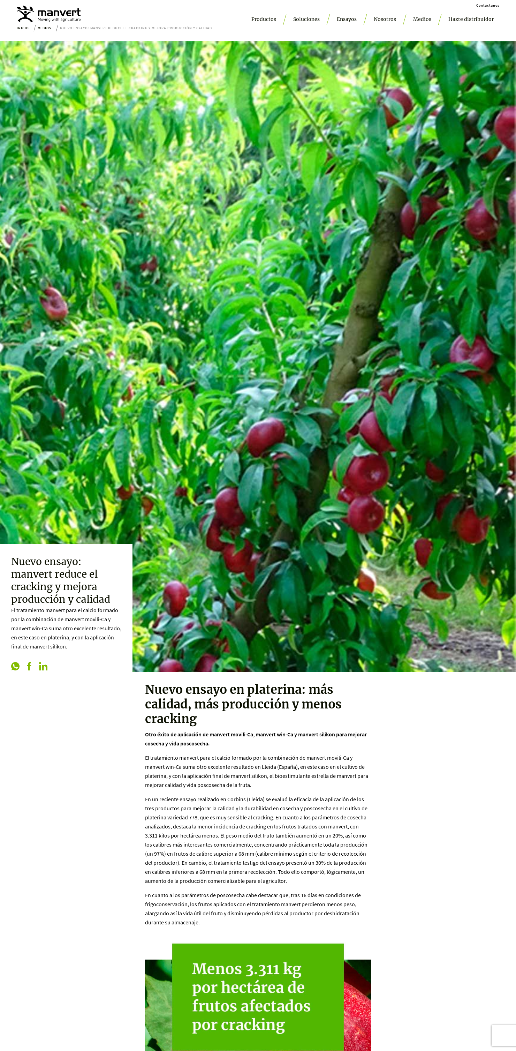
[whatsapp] (15, 667)
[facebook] (29, 667)
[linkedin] (43, 667)
